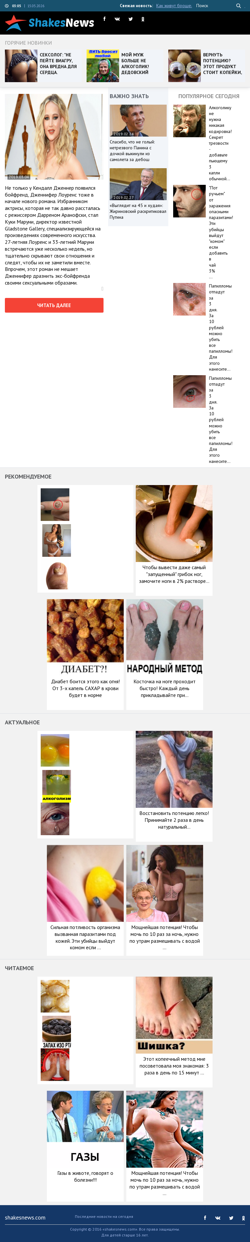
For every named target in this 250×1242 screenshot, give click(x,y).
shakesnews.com (25, 1217)
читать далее (54, 305)
